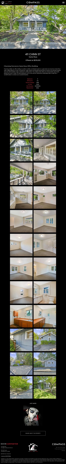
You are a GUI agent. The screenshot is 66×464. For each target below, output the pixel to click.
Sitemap (63, 450)
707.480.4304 (3, 446)
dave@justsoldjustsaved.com (7, 447)
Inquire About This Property (33, 433)
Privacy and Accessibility (60, 448)
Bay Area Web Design (60, 447)
